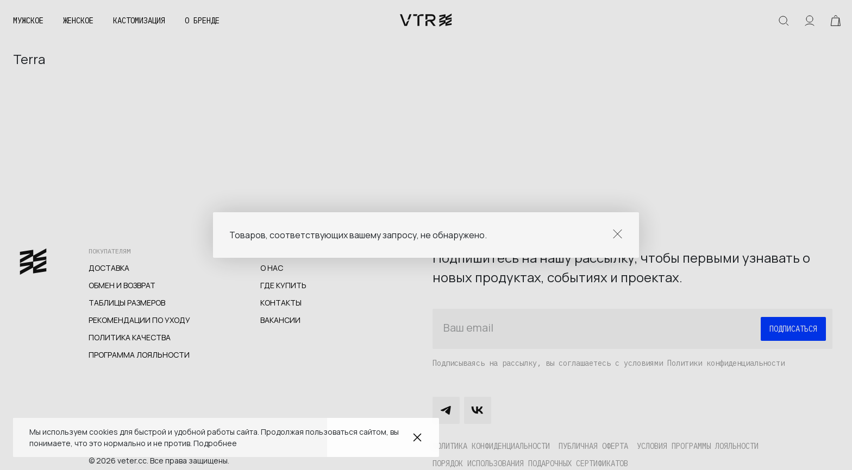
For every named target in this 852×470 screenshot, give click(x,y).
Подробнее (215, 443)
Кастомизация (139, 21)
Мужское (28, 21)
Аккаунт (809, 20)
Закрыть (417, 437)
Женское (78, 21)
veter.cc (426, 21)
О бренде (202, 21)
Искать (783, 20)
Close (617, 233)
